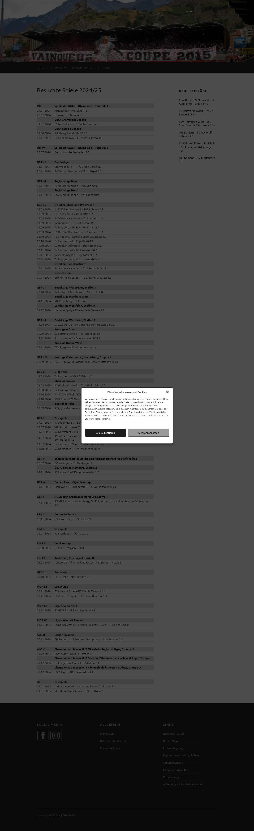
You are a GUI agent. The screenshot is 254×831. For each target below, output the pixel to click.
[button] (167, 392)
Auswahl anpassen (148, 432)
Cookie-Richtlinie (101, 418)
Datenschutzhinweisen (150, 415)
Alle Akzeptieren (105, 432)
